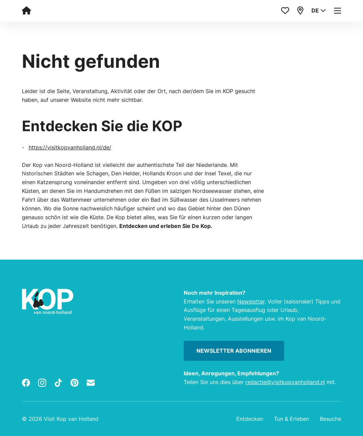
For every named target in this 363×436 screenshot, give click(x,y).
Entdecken (249, 418)
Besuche (330, 418)
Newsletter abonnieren (233, 350)
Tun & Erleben (291, 418)
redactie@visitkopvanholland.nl (285, 382)
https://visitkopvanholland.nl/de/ (70, 147)
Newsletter (251, 301)
